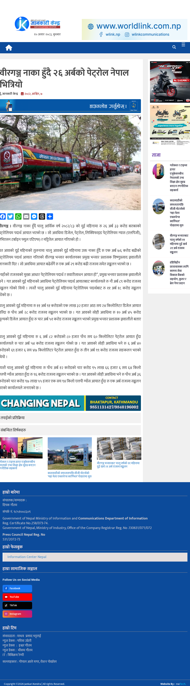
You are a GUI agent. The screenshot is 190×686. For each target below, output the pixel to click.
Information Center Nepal (26, 557)
